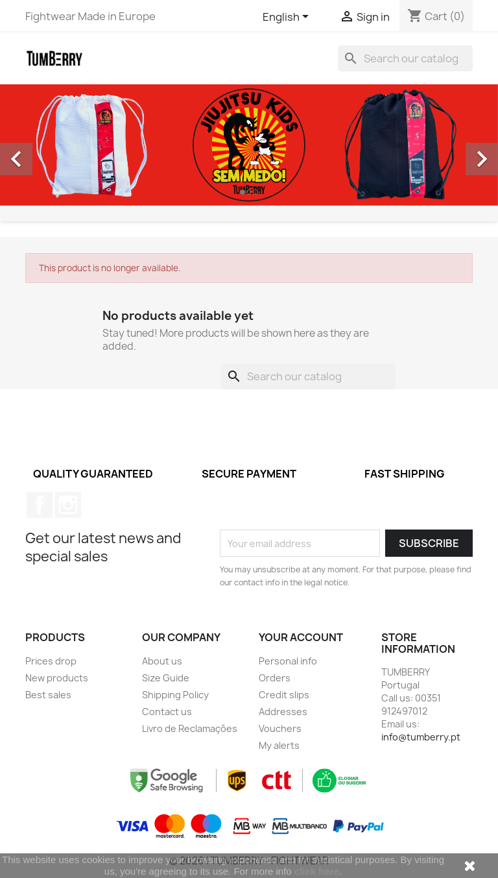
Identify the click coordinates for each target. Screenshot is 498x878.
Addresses (283, 711)
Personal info (288, 661)
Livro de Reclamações (189, 728)
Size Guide (165, 678)
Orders (274, 678)
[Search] (405, 58)
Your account (301, 637)
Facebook (40, 505)
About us (162, 661)
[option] (249, 145)
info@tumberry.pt (420, 737)
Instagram (68, 505)
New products (56, 678)
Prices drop (51, 661)
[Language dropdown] (288, 17)
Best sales (48, 695)
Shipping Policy (175, 695)
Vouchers (280, 728)
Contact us (167, 711)
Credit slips (284, 695)
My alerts (279, 745)
